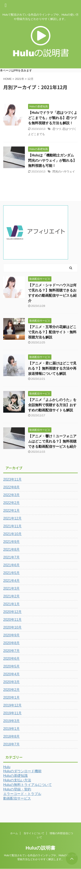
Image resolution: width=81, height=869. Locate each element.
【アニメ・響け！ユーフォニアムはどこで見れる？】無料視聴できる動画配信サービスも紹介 (52, 441)
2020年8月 (11, 643)
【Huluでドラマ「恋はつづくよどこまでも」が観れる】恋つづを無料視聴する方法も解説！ (52, 118)
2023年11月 (12, 479)
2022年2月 (11, 503)
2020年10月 (12, 627)
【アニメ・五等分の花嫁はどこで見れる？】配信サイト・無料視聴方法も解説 (52, 332)
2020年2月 (11, 690)
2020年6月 (11, 658)
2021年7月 (11, 557)
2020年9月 (11, 635)
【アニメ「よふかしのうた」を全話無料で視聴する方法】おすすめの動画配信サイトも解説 (52, 405)
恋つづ (56, 128)
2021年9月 (11, 542)
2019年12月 (12, 705)
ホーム (14, 833)
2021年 (19, 78)
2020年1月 (11, 697)
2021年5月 (11, 573)
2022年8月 (11, 487)
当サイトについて (34, 833)
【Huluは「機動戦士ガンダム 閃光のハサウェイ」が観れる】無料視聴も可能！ (52, 160)
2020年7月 (11, 651)
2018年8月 (11, 736)
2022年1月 (11, 510)
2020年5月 (11, 666)
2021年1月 (11, 604)
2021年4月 (11, 581)
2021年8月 (11, 549)
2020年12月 (12, 612)
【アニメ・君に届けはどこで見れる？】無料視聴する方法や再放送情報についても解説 (52, 368)
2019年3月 (11, 721)
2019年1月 (11, 729)
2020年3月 (11, 682)
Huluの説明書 (41, 848)
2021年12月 (12, 518)
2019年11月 (12, 713)
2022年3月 (11, 495)
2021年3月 (11, 588)
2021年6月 (11, 565)
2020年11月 (12, 619)
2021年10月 (12, 534)
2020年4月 (11, 674)
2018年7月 (11, 744)
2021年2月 (11, 596)
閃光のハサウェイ (63, 171)
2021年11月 (12, 526)
